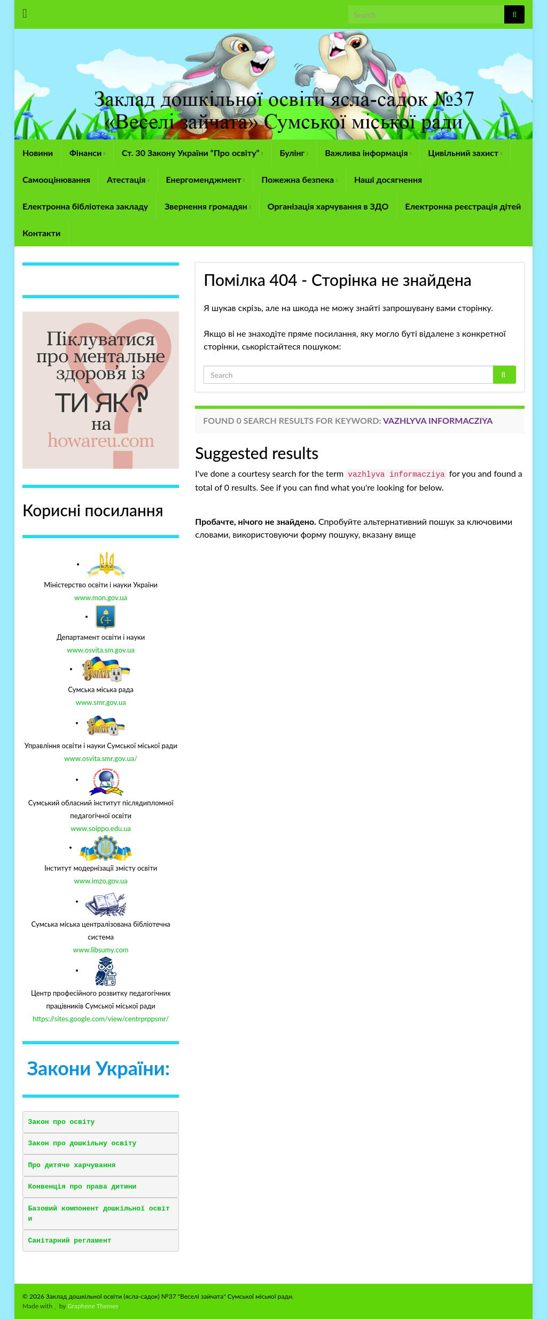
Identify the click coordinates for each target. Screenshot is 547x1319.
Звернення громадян (208, 206)
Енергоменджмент (205, 179)
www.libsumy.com (101, 949)
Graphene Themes (93, 1306)
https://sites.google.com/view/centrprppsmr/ (101, 1018)
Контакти (41, 233)
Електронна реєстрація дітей (463, 206)
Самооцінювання (56, 179)
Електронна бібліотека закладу (85, 206)
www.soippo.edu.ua (101, 828)
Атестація (128, 179)
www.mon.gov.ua (100, 597)
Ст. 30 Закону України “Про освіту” (192, 153)
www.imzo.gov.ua (101, 880)
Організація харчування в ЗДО (328, 206)
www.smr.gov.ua (101, 702)
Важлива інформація (368, 153)
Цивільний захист (465, 153)
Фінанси (87, 153)
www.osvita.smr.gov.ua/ (100, 758)
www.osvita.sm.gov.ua (101, 650)
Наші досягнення (388, 179)
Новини (37, 153)
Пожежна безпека (299, 179)
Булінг (294, 153)
